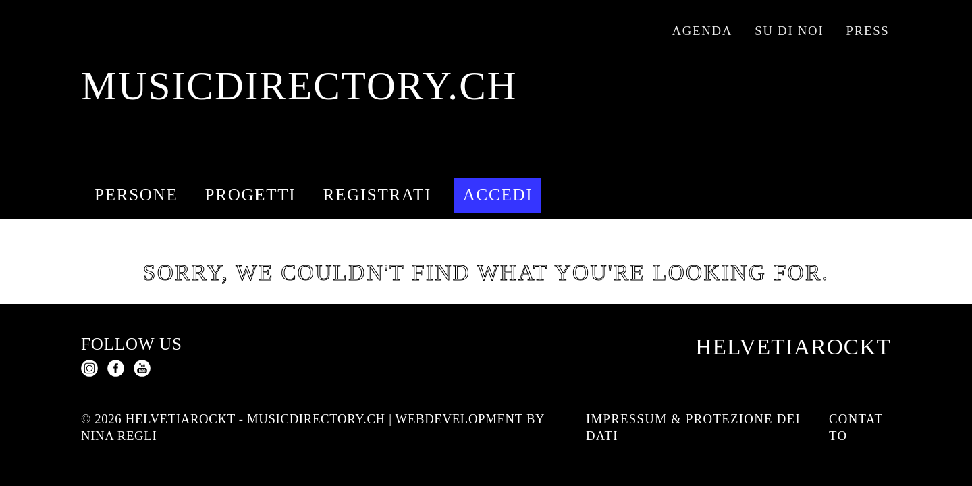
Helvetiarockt (793, 346)
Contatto (856, 427)
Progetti (250, 195)
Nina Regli (119, 436)
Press (868, 31)
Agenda (702, 31)
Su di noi (789, 31)
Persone (136, 195)
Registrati (377, 195)
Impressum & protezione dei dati (693, 427)
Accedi (498, 195)
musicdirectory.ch (299, 86)
